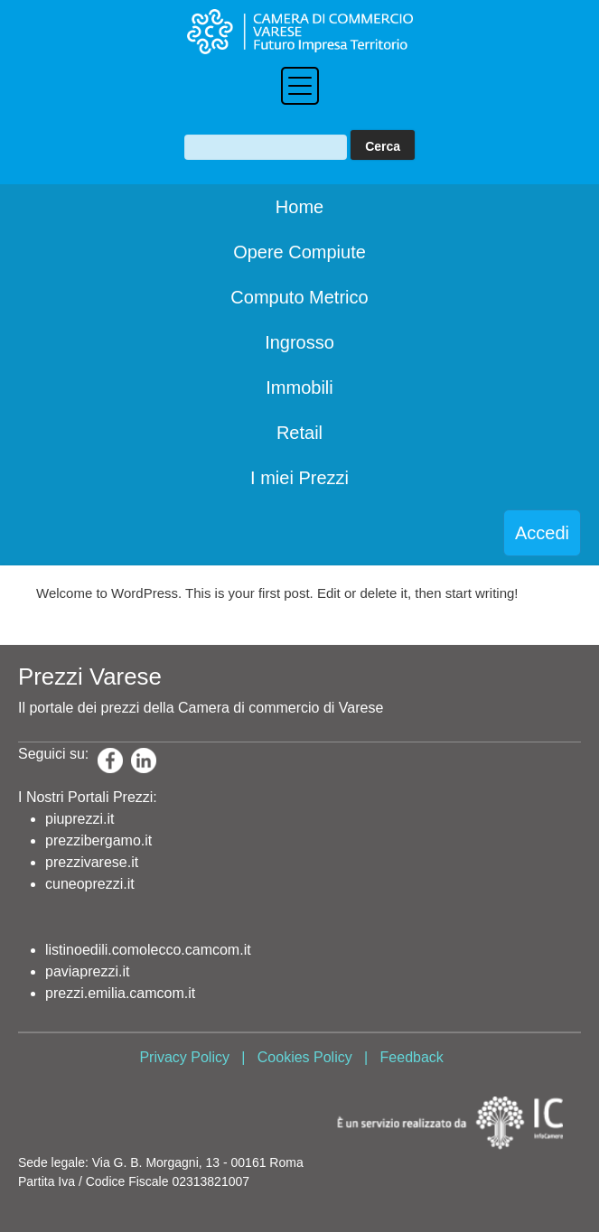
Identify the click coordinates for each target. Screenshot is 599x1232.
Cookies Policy (304, 1057)
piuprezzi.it (79, 818)
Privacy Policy (184, 1057)
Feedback (412, 1057)
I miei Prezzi (299, 478)
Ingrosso (299, 342)
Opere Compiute (299, 252)
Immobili (299, 387)
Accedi (542, 533)
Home (299, 207)
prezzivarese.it (91, 862)
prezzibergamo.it (98, 840)
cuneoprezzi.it (90, 883)
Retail (299, 433)
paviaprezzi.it (87, 971)
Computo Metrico (299, 297)
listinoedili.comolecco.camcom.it (148, 949)
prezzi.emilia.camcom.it (120, 993)
